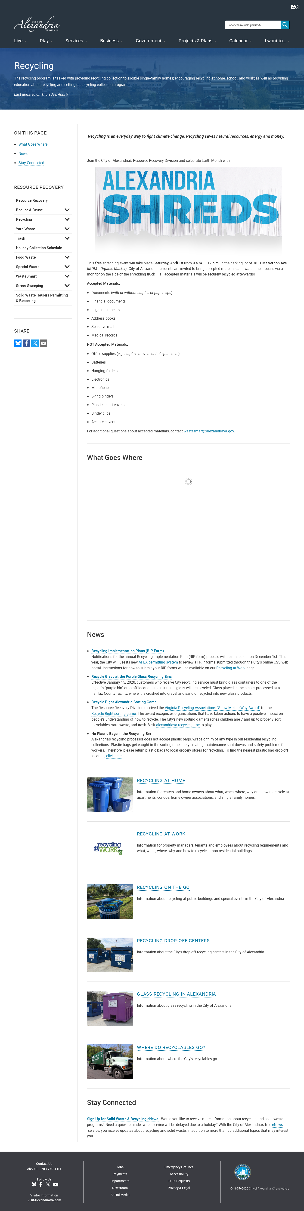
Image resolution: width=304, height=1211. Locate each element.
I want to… (275, 39)
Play (44, 39)
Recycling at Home (161, 779)
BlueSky (34, 1183)
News (23, 151)
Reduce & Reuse (29, 208)
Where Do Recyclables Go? (171, 1046)
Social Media (120, 1193)
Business (109, 39)
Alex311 (33, 1167)
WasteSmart (26, 274)
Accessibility (179, 1172)
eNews (277, 1123)
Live (18, 39)
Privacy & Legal (179, 1186)
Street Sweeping (29, 284)
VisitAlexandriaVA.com (44, 1198)
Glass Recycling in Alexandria (176, 992)
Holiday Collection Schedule (39, 246)
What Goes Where (33, 142)
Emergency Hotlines (178, 1165)
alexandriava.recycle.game (178, 723)
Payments (120, 1172)
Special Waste (27, 265)
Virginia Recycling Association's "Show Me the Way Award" (212, 706)
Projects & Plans (195, 39)
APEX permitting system (158, 660)
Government (148, 39)
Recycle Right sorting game (113, 712)
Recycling (24, 217)
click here (113, 754)
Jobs (120, 1165)
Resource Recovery (32, 198)
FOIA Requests (179, 1179)
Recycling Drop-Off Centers (173, 939)
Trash (20, 236)
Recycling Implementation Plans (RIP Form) (127, 649)
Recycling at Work (230, 666)
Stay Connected (31, 161)
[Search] (285, 24)
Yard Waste (25, 227)
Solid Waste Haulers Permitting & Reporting (42, 296)
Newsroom (120, 1186)
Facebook (41, 1183)
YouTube (55, 1183)
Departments (120, 1179)
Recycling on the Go (163, 886)
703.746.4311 (51, 1167)
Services (74, 39)
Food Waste (26, 255)
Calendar (238, 39)
